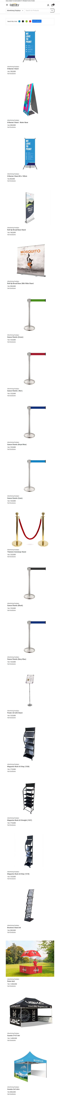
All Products (37, 21)
